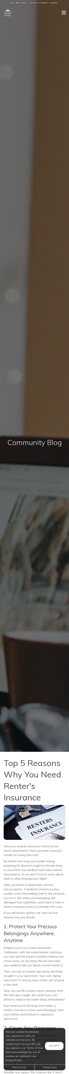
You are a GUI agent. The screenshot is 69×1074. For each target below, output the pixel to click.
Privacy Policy (49, 1067)
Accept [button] (54, 1045)
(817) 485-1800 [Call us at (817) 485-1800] (18, 2)
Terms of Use (19, 1067)
